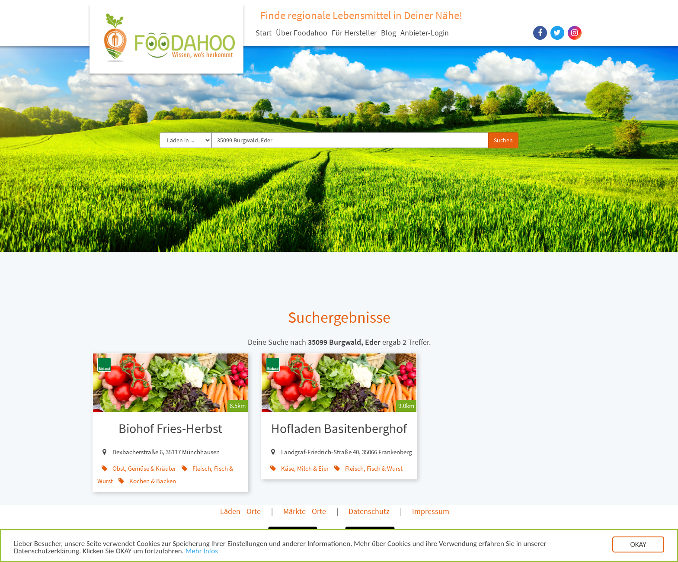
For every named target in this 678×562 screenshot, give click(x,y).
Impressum (430, 511)
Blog (388, 33)
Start (264, 33)
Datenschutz (369, 511)
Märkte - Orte (304, 511)
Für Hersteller (354, 33)
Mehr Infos (201, 552)
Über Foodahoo (301, 33)
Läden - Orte (240, 511)
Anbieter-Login (424, 33)
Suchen (503, 140)
